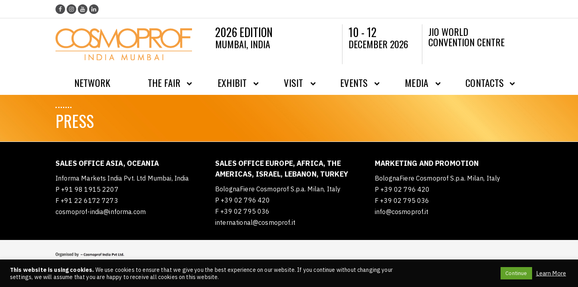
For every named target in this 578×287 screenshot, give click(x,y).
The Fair (164, 82)
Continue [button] (516, 273)
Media (416, 82)
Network (92, 82)
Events (354, 82)
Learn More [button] (551, 273)
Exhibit (232, 82)
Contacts (484, 82)
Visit (293, 82)
